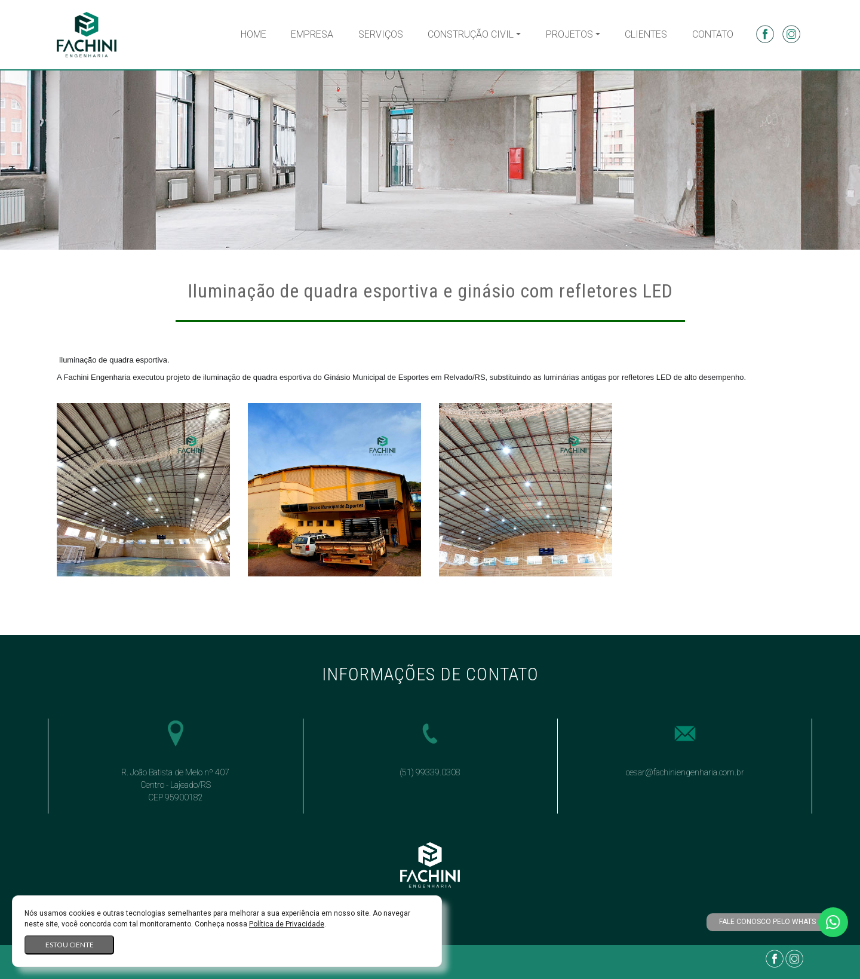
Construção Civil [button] (471, 34)
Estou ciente (69, 944)
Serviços (380, 34)
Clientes (646, 34)
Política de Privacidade (286, 924)
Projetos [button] (569, 34)
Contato (712, 34)
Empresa (312, 34)
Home (253, 34)
